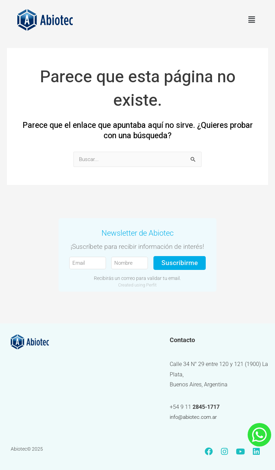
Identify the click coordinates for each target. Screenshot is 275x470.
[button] (252, 19)
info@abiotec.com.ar (195, 417)
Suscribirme (179, 263)
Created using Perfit (137, 285)
